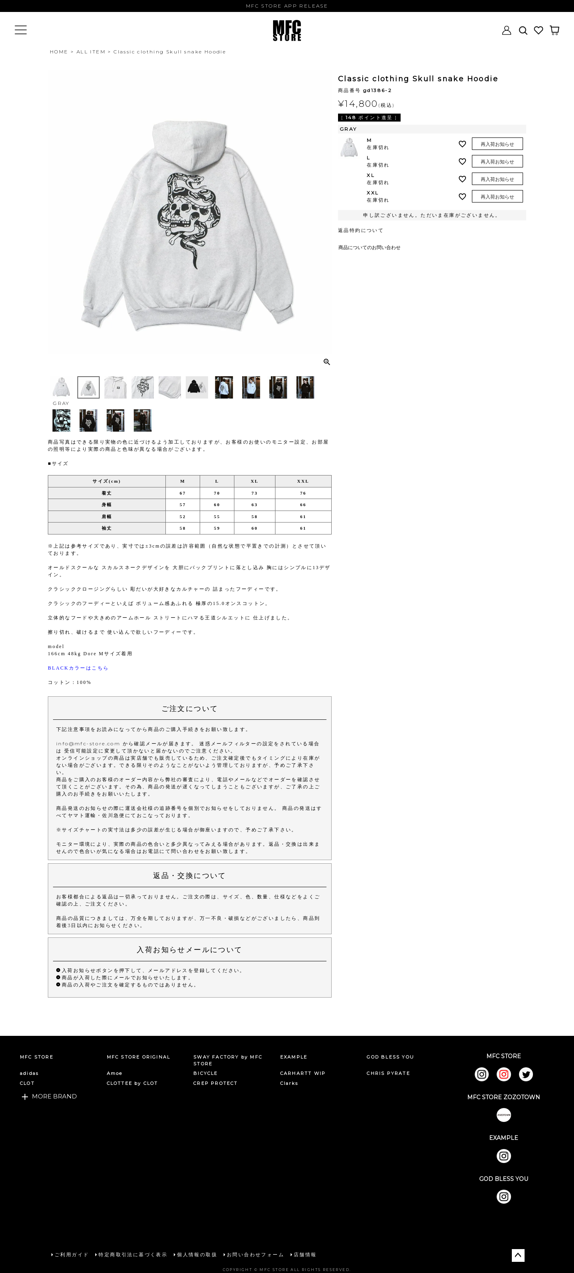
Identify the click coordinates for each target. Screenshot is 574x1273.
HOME (59, 52)
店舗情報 (304, 1254)
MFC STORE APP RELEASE (287, 6)
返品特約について (361, 230)
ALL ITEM (91, 52)
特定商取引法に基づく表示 (132, 1254)
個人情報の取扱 (197, 1254)
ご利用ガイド (71, 1254)
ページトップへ (518, 1254)
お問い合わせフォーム (255, 1254)
